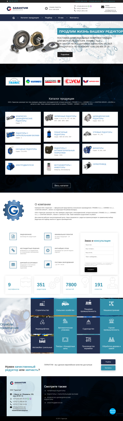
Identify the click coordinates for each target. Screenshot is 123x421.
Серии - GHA (58, 155)
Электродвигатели (25, 165)
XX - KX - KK (68, 118)
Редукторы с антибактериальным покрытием (64, 150)
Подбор (108, 362)
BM (74, 118)
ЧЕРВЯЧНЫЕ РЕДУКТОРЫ (65, 116)
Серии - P (19, 151)
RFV (25, 151)
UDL (101, 150)
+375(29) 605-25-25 (84, 6)
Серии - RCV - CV (98, 121)
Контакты (108, 368)
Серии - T (19, 123)
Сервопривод (99, 164)
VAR (104, 150)
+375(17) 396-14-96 (81, 11)
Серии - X (57, 118)
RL (102, 134)
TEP (70, 137)
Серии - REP (58, 137)
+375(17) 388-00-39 (81, 8)
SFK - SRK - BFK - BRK (61, 120)
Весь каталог (61, 185)
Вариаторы (98, 148)
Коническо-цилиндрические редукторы (24, 118)
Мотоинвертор (65, 169)
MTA (66, 137)
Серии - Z (19, 138)
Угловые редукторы (102, 132)
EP (63, 137)
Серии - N (96, 150)
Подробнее (62, 54)
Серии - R (96, 134)
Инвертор (57, 169)
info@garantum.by (110, 7)
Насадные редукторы (26, 149)
